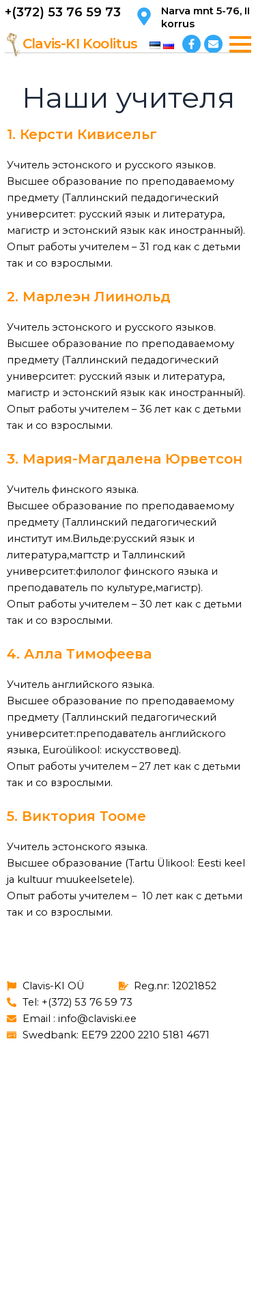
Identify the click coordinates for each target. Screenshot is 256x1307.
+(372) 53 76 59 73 (63, 12)
